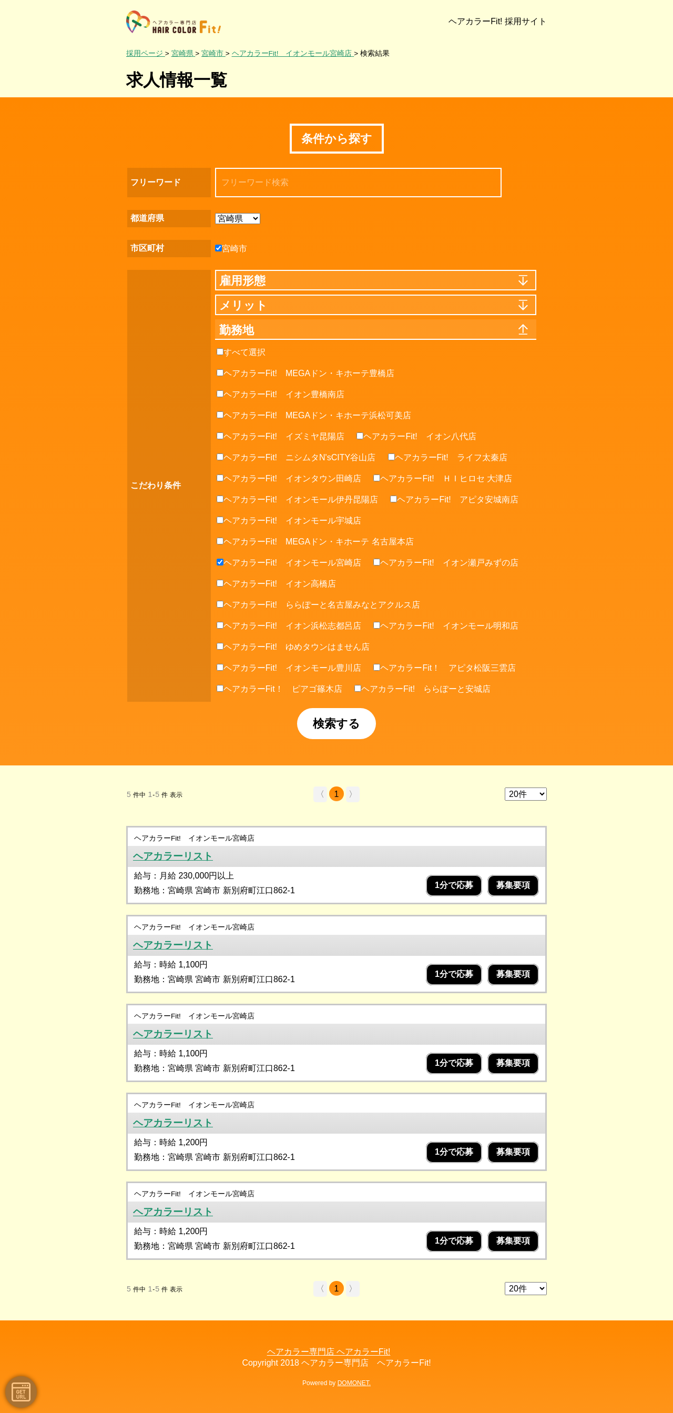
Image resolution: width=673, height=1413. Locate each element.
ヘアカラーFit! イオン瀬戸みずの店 (445, 562)
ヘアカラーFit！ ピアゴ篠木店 (279, 688)
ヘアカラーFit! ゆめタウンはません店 (293, 646)
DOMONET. (354, 1383)
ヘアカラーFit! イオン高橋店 (276, 583)
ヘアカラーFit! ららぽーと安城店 (422, 688)
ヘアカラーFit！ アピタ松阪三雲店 (444, 667)
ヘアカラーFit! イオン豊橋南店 (280, 394)
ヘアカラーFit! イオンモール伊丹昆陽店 (297, 499)
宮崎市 (231, 248)
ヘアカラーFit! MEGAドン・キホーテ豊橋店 (305, 373)
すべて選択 (241, 352)
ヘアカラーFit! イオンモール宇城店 (289, 520)
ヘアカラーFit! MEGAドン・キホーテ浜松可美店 (314, 415)
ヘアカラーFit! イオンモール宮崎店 (289, 562)
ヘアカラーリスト (173, 856)
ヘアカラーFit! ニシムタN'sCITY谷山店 (296, 457)
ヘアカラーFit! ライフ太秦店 (447, 457)
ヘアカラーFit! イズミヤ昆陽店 (280, 436)
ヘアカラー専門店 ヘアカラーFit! (329, 1351)
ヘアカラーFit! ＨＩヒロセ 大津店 (442, 478)
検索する (336, 723)
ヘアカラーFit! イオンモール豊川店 (289, 667)
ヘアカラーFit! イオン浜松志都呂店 (289, 625)
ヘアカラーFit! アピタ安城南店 (454, 499)
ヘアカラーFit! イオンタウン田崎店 (289, 478)
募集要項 (513, 885)
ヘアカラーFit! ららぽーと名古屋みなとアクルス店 (318, 604)
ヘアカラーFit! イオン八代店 (416, 436)
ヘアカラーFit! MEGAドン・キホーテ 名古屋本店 (315, 541)
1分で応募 (454, 885)
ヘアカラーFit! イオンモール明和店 (445, 625)
